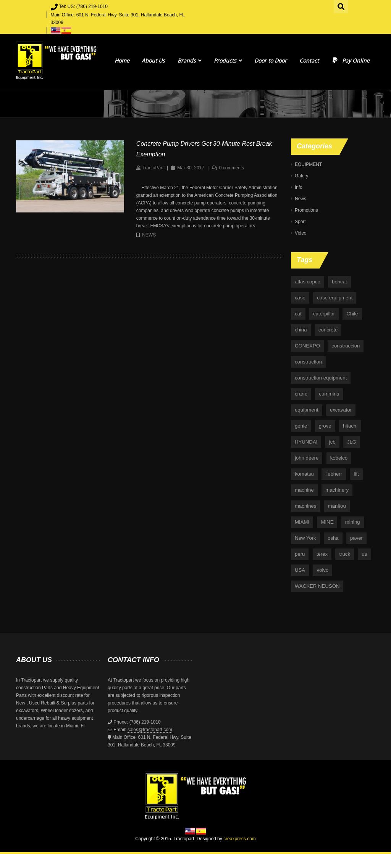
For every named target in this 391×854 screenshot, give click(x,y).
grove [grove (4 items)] (325, 426)
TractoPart (153, 167)
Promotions (306, 210)
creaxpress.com (239, 838)
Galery (301, 176)
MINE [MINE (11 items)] (327, 522)
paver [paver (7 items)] (356, 538)
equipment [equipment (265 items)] (306, 410)
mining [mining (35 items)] (352, 522)
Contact (309, 60)
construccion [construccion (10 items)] (345, 346)
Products (228, 60)
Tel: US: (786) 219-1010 (83, 6)
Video (300, 233)
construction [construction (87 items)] (308, 362)
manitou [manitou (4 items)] (337, 506)
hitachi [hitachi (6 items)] (350, 426)
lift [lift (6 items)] (356, 474)
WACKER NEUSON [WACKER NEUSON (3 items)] (317, 586)
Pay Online (350, 60)
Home (122, 60)
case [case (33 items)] (300, 298)
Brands (190, 60)
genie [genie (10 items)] (301, 426)
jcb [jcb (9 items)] (332, 442)
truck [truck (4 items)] (344, 554)
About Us (153, 60)
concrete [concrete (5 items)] (328, 330)
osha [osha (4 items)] (333, 538)
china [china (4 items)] (301, 330)
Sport (300, 221)
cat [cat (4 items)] (298, 314)
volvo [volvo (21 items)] (322, 570)
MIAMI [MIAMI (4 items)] (302, 522)
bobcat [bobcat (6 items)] (339, 282)
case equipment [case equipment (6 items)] (334, 298)
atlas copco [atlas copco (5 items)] (307, 282)
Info (298, 187)
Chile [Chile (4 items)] (352, 314)
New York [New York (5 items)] (305, 538)
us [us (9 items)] (364, 554)
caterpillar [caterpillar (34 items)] (324, 314)
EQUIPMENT (308, 164)
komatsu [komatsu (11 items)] (304, 474)
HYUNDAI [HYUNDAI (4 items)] (306, 442)
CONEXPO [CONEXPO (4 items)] (307, 346)
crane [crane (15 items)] (301, 394)
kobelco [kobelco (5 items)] (338, 458)
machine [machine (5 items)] (304, 490)
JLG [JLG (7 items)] (351, 442)
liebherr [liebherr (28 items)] (333, 474)
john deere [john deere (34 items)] (306, 458)
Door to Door (270, 60)
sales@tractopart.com (150, 729)
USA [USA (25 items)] (300, 570)
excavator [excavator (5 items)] (341, 410)
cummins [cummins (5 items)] (329, 394)
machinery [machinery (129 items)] (337, 490)
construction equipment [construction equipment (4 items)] (321, 378)
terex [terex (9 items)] (322, 554)
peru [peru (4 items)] (300, 554)
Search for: (341, 5)
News (149, 235)
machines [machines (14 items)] (305, 506)
